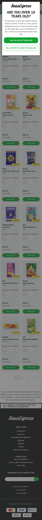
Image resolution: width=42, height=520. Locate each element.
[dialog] (21, 260)
